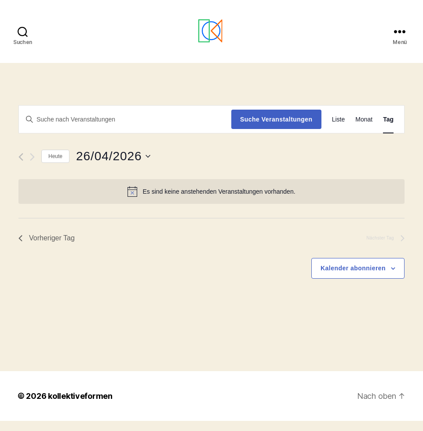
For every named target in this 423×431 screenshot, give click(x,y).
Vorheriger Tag (46, 248)
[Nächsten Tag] (32, 167)
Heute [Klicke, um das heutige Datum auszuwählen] (55, 166)
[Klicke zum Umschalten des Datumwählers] (113, 167)
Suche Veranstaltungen (276, 129)
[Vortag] (20, 167)
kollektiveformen (80, 406)
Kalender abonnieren (353, 278)
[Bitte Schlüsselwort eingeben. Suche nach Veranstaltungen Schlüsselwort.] (125, 129)
